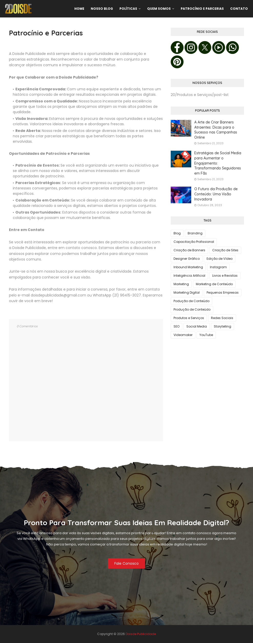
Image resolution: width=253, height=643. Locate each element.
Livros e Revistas (225, 275)
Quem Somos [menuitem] (159, 8)
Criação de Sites (225, 250)
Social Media (196, 326)
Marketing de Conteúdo (214, 284)
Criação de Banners (189, 250)
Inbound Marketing (188, 267)
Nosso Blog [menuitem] (102, 8)
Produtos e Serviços (189, 318)
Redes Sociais (222, 318)
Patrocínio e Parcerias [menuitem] (202, 8)
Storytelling (222, 326)
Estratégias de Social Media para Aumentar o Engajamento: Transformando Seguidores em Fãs (217, 163)
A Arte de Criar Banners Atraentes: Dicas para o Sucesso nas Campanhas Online (215, 130)
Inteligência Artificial (189, 275)
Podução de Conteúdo (191, 301)
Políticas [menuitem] (128, 8)
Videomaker (183, 335)
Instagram (218, 267)
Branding (195, 233)
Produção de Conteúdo (192, 309)
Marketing (181, 284)
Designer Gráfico (187, 258)
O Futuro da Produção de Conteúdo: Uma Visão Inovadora (216, 194)
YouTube (206, 335)
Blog (177, 233)
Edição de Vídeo (219, 258)
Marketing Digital (187, 292)
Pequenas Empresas (223, 292)
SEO (176, 326)
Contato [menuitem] (239, 8)
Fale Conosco (126, 563)
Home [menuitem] (79, 8)
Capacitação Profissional (194, 241)
